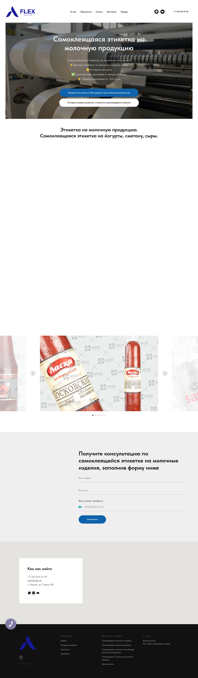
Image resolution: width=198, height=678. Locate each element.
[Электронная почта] (38, 593)
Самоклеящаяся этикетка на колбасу (116, 641)
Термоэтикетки (108, 664)
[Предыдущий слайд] (33, 373)
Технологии (65, 649)
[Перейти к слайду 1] (92, 415)
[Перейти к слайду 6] (105, 415)
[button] (99, 103)
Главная (64, 641)
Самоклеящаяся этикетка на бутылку (116, 645)
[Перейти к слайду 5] (102, 415)
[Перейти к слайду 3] (97, 415)
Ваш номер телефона (91, 500)
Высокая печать (149, 641)
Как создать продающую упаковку (156, 644)
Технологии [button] (86, 11)
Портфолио (65, 654)
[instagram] (33, 593)
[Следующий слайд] (165, 373)
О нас (73, 11)
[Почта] (162, 12)
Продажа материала (69, 645)
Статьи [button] (99, 11)
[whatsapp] (29, 593)
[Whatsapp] (156, 12)
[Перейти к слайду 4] (100, 415)
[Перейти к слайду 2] (95, 415)
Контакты (111, 11)
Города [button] (124, 11)
